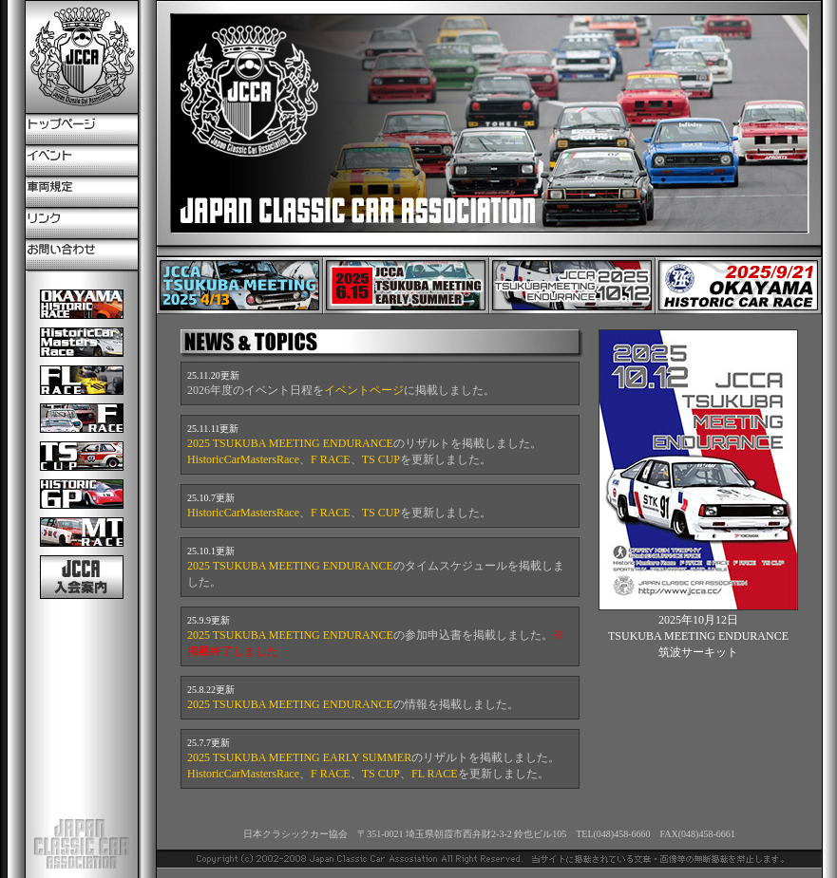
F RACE (331, 459)
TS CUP (381, 459)
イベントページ (364, 390)
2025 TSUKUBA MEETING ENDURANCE (290, 443)
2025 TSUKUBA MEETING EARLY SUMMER (299, 757)
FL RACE (434, 773)
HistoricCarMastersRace (243, 459)
